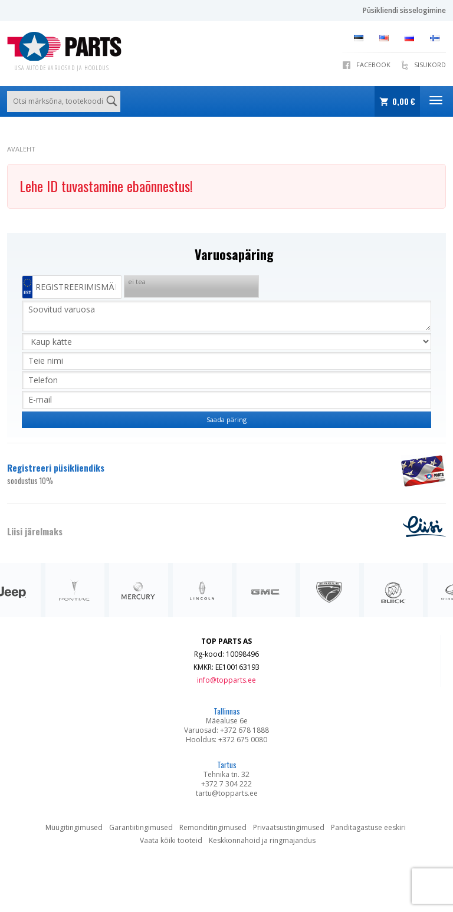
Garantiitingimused (141, 827)
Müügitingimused (74, 827)
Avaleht (21, 148)
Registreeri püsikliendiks (197, 474)
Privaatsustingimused (288, 827)
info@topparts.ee (226, 680)
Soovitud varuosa (226, 316)
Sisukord (430, 64)
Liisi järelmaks (35, 531)
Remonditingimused (213, 827)
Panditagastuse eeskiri (368, 827)
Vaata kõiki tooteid (171, 840)
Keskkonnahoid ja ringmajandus (262, 840)
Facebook (373, 64)
